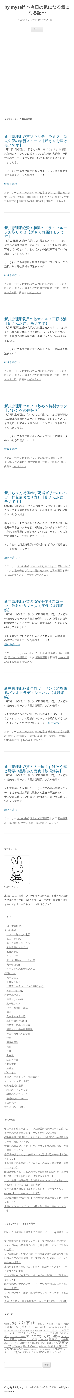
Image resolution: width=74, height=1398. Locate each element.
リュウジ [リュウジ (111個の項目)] (32, 1339)
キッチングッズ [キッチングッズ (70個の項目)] (14, 1330)
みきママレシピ (14, 990)
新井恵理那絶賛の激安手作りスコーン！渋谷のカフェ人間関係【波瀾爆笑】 (33, 605)
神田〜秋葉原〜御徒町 (18, 1033)
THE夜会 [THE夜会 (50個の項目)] (7, 1324)
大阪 (8, 1046)
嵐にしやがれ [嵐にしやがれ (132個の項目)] (30, 1346)
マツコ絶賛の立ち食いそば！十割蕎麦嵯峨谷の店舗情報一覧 (36, 1253)
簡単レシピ (56, 457)
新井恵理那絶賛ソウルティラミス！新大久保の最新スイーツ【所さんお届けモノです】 (35, 141)
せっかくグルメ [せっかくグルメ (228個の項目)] (20, 1327)
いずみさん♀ (61, 201)
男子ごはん (12, 977)
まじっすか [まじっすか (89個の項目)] (48, 1327)
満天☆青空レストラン (18, 943)
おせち (10, 1068)
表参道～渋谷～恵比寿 (18, 1025)
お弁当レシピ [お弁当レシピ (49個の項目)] (41, 1324)
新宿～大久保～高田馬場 (23, 196)
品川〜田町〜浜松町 (17, 1020)
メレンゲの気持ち (39, 457)
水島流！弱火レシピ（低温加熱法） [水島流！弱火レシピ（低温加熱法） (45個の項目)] (37, 1349)
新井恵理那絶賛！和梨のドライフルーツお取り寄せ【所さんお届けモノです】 (35, 232)
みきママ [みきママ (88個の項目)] (59, 1327)
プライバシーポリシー (16, 1107)
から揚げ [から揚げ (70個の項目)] (58, 1323)
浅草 (8, 1038)
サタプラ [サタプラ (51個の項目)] (38, 1330)
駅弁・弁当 (12, 1059)
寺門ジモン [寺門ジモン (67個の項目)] (17, 1346)
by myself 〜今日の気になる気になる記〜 (37, 9)
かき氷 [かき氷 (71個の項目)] (50, 1323)
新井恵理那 (10, 201)
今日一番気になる (13, 925)
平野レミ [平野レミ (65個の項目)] (43, 1346)
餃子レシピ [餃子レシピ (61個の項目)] (62, 1352)
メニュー (37, 29)
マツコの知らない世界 (18, 934)
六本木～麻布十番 (15, 1016)
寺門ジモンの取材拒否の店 (20, 968)
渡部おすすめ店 (14, 999)
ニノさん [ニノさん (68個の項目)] (30, 1333)
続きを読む (12, 184)
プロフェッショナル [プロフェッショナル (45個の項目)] (18, 1337)
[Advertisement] (37, 70)
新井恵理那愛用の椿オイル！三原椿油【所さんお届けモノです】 (35, 321)
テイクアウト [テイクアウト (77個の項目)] (19, 1333)
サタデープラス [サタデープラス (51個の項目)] (28, 1330)
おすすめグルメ (25, 192)
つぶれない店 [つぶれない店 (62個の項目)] (37, 1327)
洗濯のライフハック (17, 1098)
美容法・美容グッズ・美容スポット (23, 1076)
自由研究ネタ (11, 1102)
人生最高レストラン (17, 947)
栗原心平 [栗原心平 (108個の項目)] (18, 1349)
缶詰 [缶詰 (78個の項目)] (35, 1352)
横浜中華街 (12, 1042)
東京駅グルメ (13, 1003)
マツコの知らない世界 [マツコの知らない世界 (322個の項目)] (43, 1336)
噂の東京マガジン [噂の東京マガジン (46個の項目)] (39, 1343)
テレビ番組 (41, 192)
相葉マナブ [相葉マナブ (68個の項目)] (27, 1352)
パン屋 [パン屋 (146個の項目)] (54, 1333)
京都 (8, 1050)
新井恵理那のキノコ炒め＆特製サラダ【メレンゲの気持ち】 (35, 408)
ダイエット (10, 1072)
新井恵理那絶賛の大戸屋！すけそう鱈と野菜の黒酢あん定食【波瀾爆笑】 (35, 768)
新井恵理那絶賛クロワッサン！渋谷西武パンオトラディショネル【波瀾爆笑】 (35, 692)
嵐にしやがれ (13, 938)
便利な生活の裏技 (13, 1085)
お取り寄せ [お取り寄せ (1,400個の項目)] (23, 1323)
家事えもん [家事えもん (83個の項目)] (52, 1342)
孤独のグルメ (13, 951)
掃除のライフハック (17, 1094)
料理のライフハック (17, 1089)
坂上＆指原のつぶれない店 (20, 960)
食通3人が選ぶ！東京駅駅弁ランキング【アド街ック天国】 (35, 1301)
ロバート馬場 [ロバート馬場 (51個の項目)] (43, 1339)
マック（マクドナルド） (17, 1081)
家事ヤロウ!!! (13, 964)
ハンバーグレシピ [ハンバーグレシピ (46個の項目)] (42, 1333)
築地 (8, 1012)
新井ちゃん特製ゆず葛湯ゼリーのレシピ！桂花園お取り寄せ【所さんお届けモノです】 (36, 497)
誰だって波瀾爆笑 (17, 657)
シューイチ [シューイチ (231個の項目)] (50, 1330)
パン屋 (39, 735)
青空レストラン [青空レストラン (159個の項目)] (47, 1352)
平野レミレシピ (14, 982)
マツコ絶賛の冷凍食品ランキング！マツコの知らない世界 (35, 1240)
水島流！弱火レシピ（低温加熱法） (25, 986)
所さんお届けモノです (57, 196)
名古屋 (10, 1055)
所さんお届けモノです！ (43, 283)
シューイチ (12, 956)
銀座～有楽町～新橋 (17, 1007)
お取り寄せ (18, 570)
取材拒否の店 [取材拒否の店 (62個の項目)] (25, 1343)
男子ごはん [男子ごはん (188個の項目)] (15, 1352)
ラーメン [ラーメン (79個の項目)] (22, 1339)
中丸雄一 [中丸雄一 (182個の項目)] (54, 1339)
